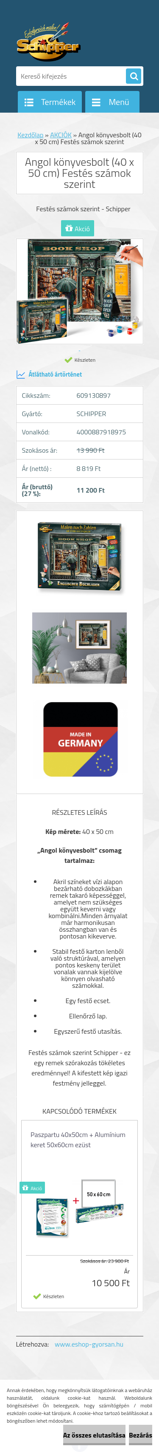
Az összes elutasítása (94, 1435)
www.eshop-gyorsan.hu (89, 1344)
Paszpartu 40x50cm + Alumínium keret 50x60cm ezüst (78, 1139)
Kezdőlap (30, 135)
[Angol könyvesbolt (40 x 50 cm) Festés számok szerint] (80, 561)
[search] (133, 76)
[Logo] (74, 41)
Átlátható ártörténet (49, 374)
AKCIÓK (61, 135)
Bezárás (140, 1435)
